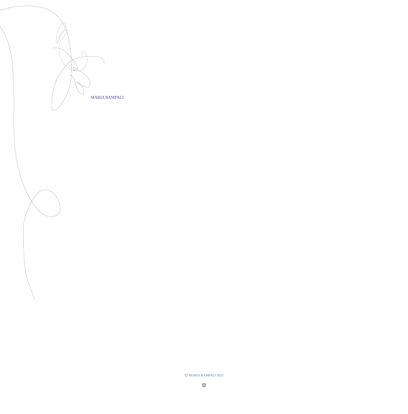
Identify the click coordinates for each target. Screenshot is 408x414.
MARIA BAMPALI (107, 97)
